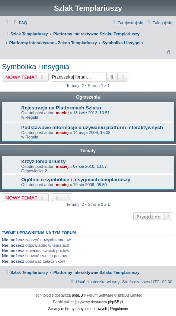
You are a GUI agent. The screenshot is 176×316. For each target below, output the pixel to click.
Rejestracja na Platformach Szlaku (61, 108)
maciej (62, 113)
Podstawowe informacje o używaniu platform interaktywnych (92, 127)
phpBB (77, 295)
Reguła (31, 117)
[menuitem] (19, 22)
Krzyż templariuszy (43, 161)
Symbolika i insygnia (35, 67)
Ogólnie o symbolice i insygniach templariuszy (75, 179)
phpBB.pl (115, 302)
